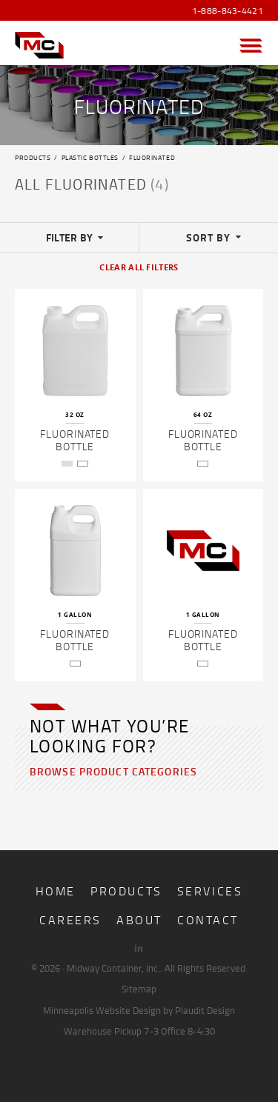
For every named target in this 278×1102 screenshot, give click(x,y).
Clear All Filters (138, 267)
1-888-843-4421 (227, 11)
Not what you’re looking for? (110, 735)
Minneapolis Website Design (102, 1010)
